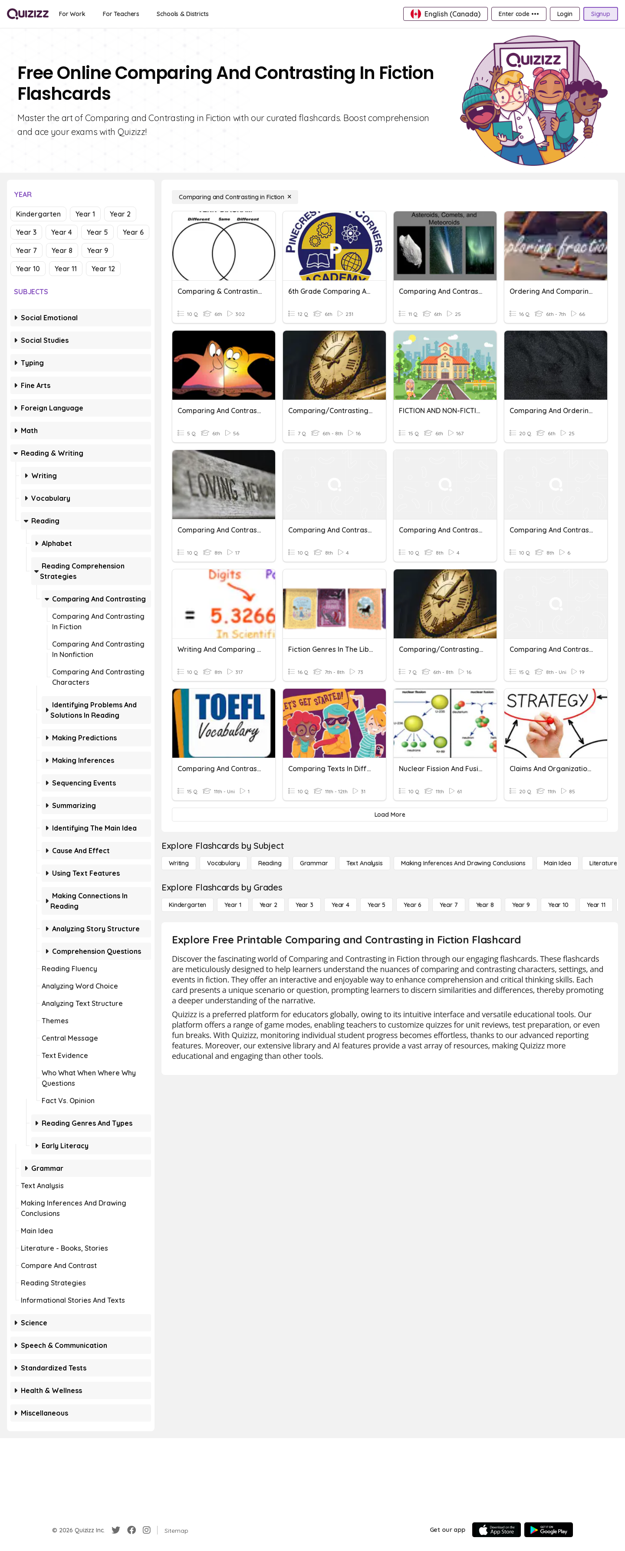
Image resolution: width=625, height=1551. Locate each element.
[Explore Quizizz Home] (28, 14)
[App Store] (496, 1529)
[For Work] (72, 14)
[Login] (565, 14)
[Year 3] (304, 905)
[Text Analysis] (364, 863)
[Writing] (178, 863)
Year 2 (120, 214)
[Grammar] (314, 863)
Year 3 (26, 232)
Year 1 (85, 214)
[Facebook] (131, 1530)
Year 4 (61, 232)
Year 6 (133, 232)
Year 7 (26, 250)
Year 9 (97, 250)
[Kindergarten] (187, 905)
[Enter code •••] (518, 14)
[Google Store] (548, 1529)
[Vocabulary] (223, 863)
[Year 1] (232, 905)
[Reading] (270, 863)
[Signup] (600, 14)
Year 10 (28, 268)
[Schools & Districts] (182, 14)
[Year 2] (268, 905)
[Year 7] (448, 905)
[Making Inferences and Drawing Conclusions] (463, 863)
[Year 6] (412, 905)
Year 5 (97, 232)
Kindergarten (38, 214)
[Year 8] (485, 905)
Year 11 (66, 268)
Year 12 (103, 268)
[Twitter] (116, 1530)
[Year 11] (596, 905)
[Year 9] (521, 905)
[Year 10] (558, 905)
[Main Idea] (557, 863)
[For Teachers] (121, 14)
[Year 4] (340, 905)
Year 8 (62, 250)
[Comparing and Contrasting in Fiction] (235, 197)
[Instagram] (147, 1530)
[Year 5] (376, 905)
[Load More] (390, 815)
